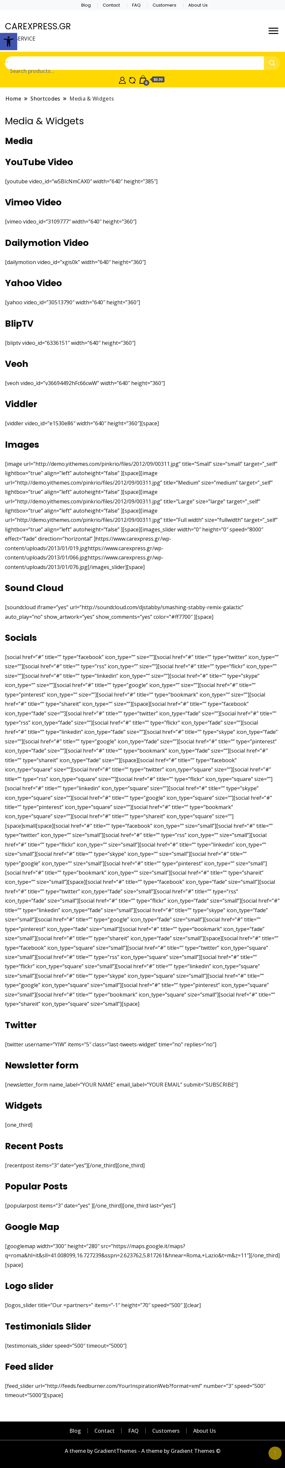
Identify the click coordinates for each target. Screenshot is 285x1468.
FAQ (136, 5)
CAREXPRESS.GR (38, 26)
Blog (86, 5)
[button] (8, 41)
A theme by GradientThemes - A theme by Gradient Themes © (143, 1450)
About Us (198, 5)
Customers (164, 5)
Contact (111, 5)
